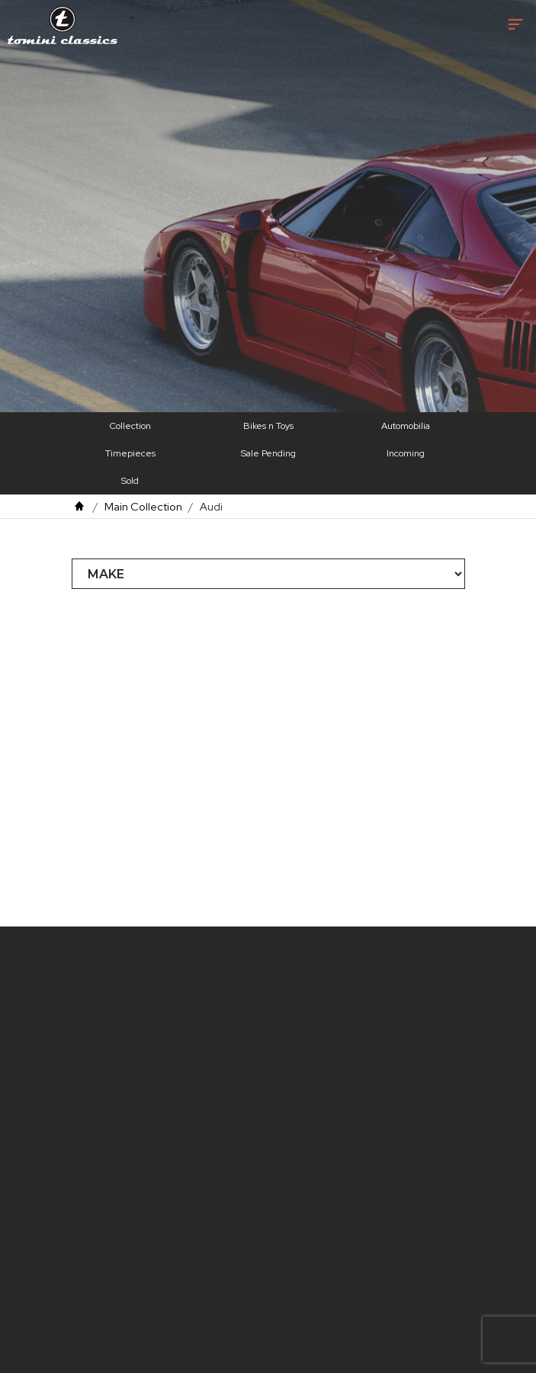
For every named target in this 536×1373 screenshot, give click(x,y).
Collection (130, 426)
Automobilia (405, 426)
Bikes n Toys (268, 426)
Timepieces (130, 453)
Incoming (406, 453)
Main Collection (143, 506)
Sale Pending (268, 453)
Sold (130, 481)
